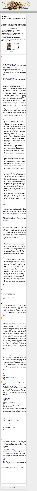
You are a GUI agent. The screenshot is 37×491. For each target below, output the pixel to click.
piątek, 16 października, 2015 (10, 417)
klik (14, 20)
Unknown (4, 60)
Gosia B (4, 293)
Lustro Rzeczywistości (6, 398)
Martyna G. (4, 317)
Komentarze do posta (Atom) (15, 487)
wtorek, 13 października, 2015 (13, 398)
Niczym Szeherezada (6, 381)
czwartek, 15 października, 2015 (10, 402)
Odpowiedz (4, 81)
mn (3, 297)
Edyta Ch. (4, 461)
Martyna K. (4, 377)
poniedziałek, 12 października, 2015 (10, 60)
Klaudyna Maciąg (5, 217)
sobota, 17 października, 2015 (10, 449)
